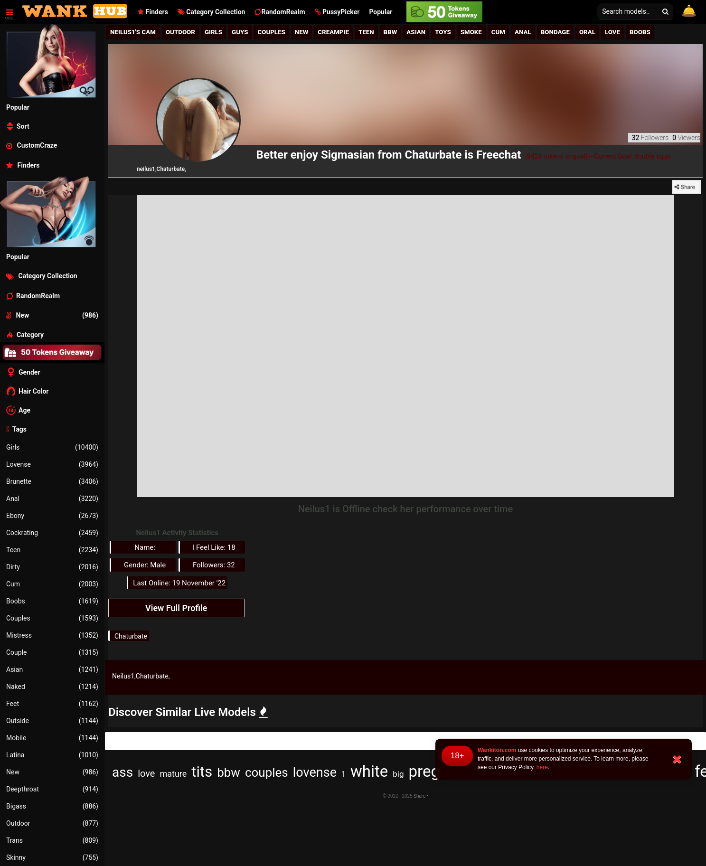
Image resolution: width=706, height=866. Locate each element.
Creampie (333, 32)
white (369, 771)
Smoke (471, 32)
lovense (315, 772)
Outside (52, 720)
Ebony (52, 515)
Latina (52, 755)
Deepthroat (52, 789)
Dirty (52, 567)
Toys (443, 32)
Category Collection (211, 12)
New (52, 772)
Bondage (555, 32)
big (398, 774)
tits (201, 772)
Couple (52, 652)
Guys (240, 32)
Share (419, 796)
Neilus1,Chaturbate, (141, 676)
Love (612, 32)
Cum (52, 584)
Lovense (52, 464)
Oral (587, 32)
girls (213, 32)
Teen (52, 550)
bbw (228, 772)
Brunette (52, 481)
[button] (337, 11)
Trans (52, 840)
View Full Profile (176, 608)
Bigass (52, 806)
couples (266, 772)
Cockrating (52, 532)
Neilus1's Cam (133, 32)
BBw (390, 32)
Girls (52, 447)
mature (173, 774)
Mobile (52, 738)
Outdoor (52, 823)
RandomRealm (279, 12)
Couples (52, 618)
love (146, 773)
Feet (52, 703)
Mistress (52, 635)
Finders (153, 12)
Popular (380, 12)
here (542, 767)
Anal (52, 498)
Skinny (52, 857)
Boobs (52, 601)
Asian (52, 669)
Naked (52, 686)
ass (122, 772)
